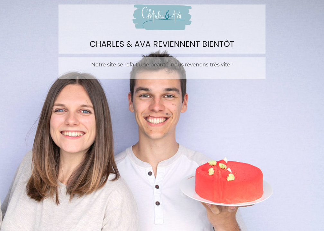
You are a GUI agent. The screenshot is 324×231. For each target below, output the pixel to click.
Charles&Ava (162, 17)
